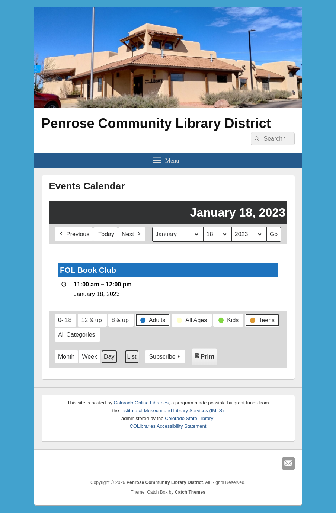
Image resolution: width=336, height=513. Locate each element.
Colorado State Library (189, 418)
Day (109, 356)
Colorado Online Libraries (141, 402)
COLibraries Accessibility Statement (168, 426)
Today (106, 234)
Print (205, 355)
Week (89, 356)
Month (66, 356)
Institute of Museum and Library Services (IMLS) (172, 410)
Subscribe (165, 357)
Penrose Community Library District (156, 123)
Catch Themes (190, 492)
